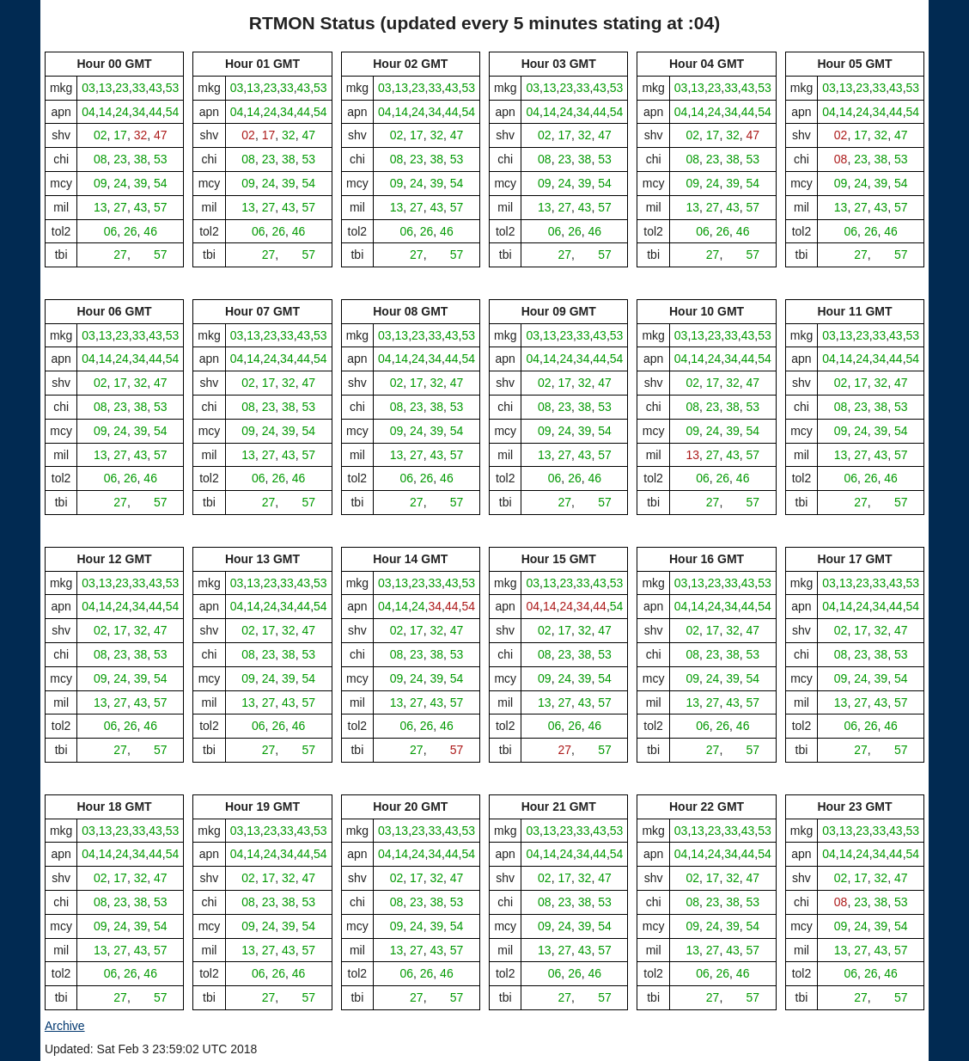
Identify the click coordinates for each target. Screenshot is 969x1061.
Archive (65, 1026)
